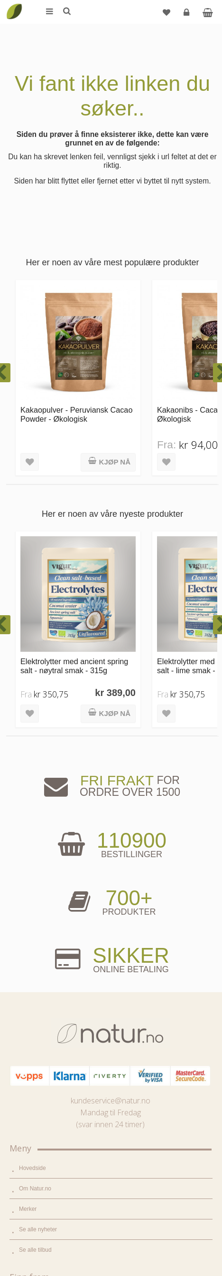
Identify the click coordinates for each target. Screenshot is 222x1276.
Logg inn (187, 16)
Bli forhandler (36, 1114)
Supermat (31, 923)
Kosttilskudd (34, 944)
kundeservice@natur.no (110, 707)
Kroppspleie (34, 964)
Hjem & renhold (38, 985)
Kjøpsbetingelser (40, 1211)
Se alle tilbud (35, 856)
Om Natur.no (35, 795)
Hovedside (32, 774)
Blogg (26, 1032)
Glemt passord (37, 1170)
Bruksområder (37, 1052)
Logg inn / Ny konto (43, 1149)
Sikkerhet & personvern (48, 1231)
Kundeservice (36, 1190)
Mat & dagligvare (40, 903)
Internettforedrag (40, 1073)
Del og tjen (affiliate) (44, 1093)
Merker (28, 815)
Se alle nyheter (38, 835)
